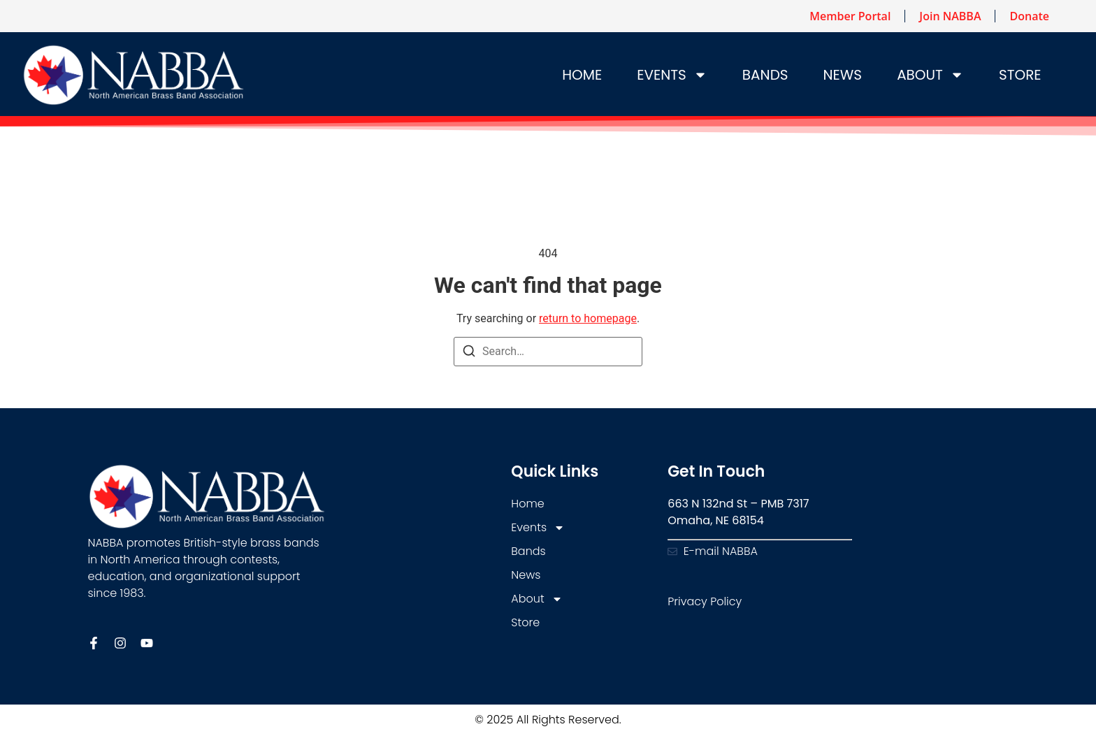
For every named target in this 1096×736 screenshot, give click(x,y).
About (930, 75)
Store (1020, 75)
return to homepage (588, 318)
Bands (765, 75)
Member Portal (850, 16)
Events (672, 75)
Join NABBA (950, 16)
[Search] (469, 353)
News (843, 75)
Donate (1028, 16)
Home (582, 75)
